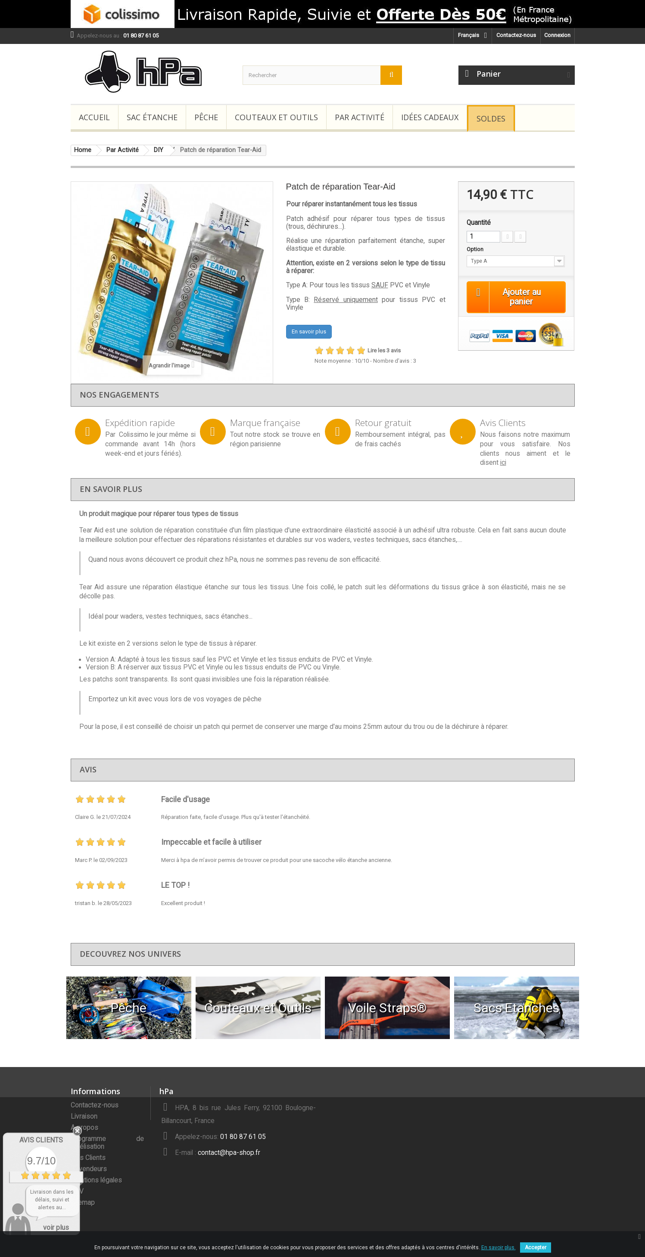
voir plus (56, 1227)
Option (476, 249)
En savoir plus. (498, 1248)
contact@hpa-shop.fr (229, 1153)
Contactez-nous (516, 35)
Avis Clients (88, 1158)
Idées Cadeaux (429, 117)
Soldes (491, 118)
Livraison (84, 1116)
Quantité (479, 223)
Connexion (557, 35)
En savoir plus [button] (309, 331)
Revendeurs (89, 1169)
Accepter (535, 1248)
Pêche (206, 117)
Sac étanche (152, 117)
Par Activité (359, 117)
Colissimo (133, 435)
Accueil (94, 117)
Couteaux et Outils (276, 117)
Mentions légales (96, 1180)
